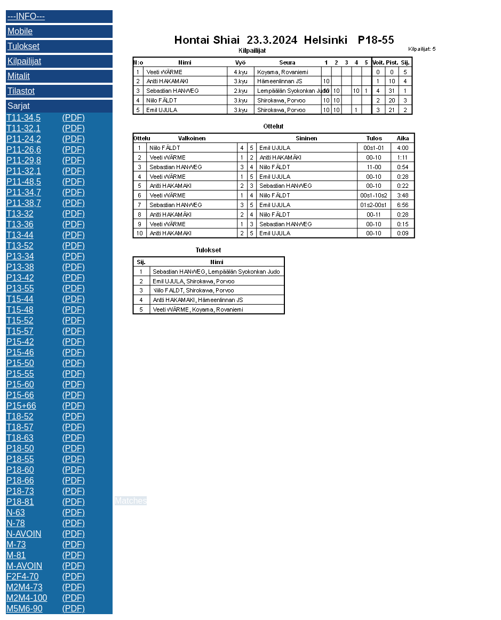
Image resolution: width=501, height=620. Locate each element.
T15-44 (20, 299)
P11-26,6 (23, 149)
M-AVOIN (24, 565)
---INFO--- (26, 16)
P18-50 (20, 448)
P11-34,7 (23, 192)
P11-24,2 (23, 139)
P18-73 (20, 491)
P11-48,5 (23, 181)
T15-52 (20, 320)
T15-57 (20, 331)
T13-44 (20, 235)
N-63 (15, 512)
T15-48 (20, 309)
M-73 (16, 544)
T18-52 (20, 416)
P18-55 (20, 459)
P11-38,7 (23, 203)
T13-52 (20, 245)
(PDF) (73, 117)
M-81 (16, 555)
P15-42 (20, 341)
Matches (131, 500)
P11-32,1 (23, 171)
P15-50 (20, 363)
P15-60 (20, 384)
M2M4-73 (24, 587)
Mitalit (18, 76)
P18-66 (20, 480)
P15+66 (21, 405)
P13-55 (20, 288)
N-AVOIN (23, 533)
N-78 (15, 523)
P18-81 (20, 501)
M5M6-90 (24, 608)
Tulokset (23, 46)
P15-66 (20, 395)
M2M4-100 (26, 597)
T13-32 (20, 213)
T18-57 (20, 427)
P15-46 (20, 352)
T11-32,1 (23, 128)
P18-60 (20, 469)
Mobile (20, 31)
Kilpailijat (24, 61)
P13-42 (20, 277)
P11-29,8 (23, 160)
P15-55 (20, 373)
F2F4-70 (22, 576)
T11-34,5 (23, 117)
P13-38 (20, 267)
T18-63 (20, 437)
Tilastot (21, 91)
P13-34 (20, 256)
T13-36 (20, 224)
